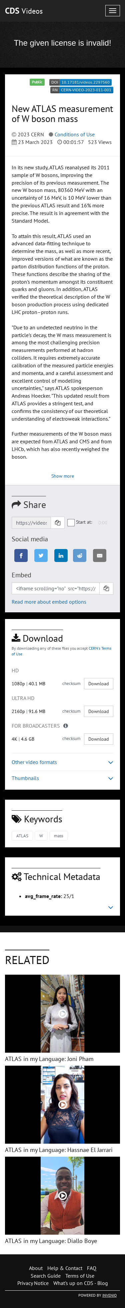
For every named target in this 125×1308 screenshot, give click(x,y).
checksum (71, 683)
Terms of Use (79, 1275)
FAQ (91, 1268)
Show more (62, 476)
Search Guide (46, 1275)
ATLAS (22, 836)
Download (98, 684)
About (36, 1268)
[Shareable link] (31, 523)
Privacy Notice (33, 1283)
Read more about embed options (49, 601)
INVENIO (109, 1295)
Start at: (80, 522)
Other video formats (62, 762)
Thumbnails (62, 778)
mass (58, 836)
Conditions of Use (75, 134)
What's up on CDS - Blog (80, 1283)
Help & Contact (64, 1268)
